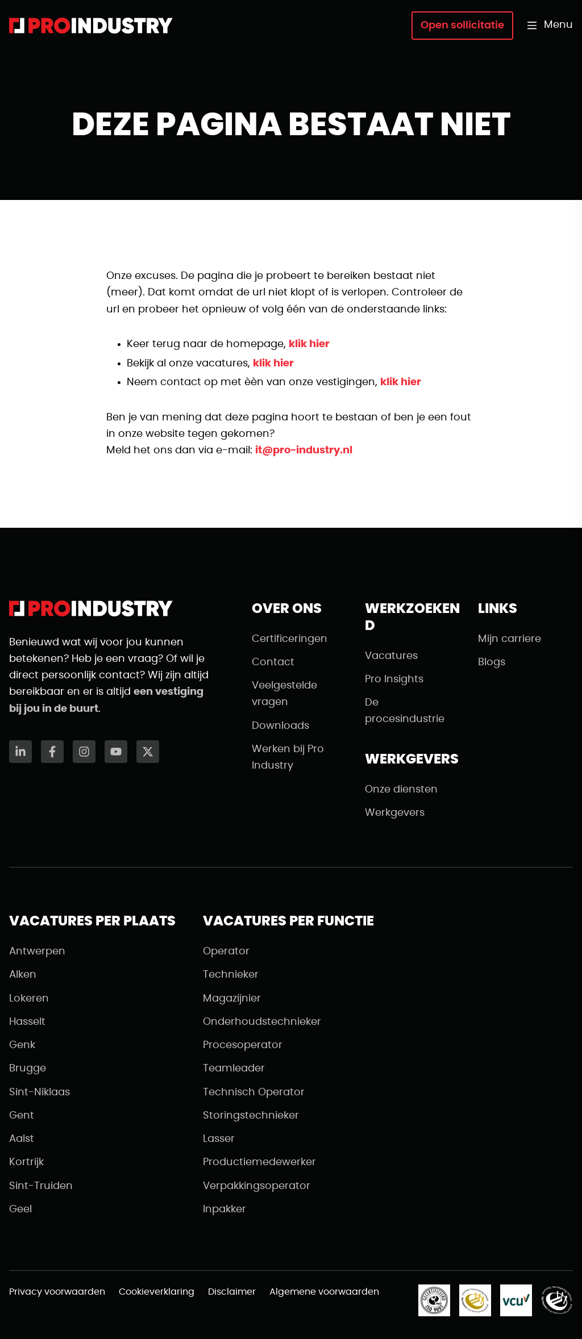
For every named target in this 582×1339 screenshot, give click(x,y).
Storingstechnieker (251, 1116)
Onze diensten (401, 790)
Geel (20, 1209)
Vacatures (391, 656)
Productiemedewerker (259, 1162)
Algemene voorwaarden (324, 1291)
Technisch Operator (254, 1092)
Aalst (21, 1139)
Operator (226, 951)
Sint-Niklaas (39, 1092)
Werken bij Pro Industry (288, 757)
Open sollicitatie (462, 25)
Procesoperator (242, 1045)
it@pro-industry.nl (303, 450)
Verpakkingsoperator (256, 1186)
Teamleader (234, 1068)
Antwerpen (37, 951)
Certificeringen (289, 639)
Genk (22, 1045)
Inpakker (224, 1209)
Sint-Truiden (41, 1186)
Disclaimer (232, 1291)
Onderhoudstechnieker (262, 1022)
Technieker (231, 975)
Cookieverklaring (156, 1291)
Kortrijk (26, 1162)
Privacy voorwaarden (57, 1291)
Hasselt (27, 1022)
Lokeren (29, 999)
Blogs (491, 662)
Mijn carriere (509, 639)
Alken (22, 975)
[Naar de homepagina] (91, 26)
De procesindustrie (404, 711)
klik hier (309, 344)
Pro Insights (394, 679)
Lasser (219, 1139)
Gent (21, 1116)
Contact (273, 662)
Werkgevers (395, 813)
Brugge (27, 1068)
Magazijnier (232, 999)
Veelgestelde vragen (284, 694)
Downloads (280, 726)
